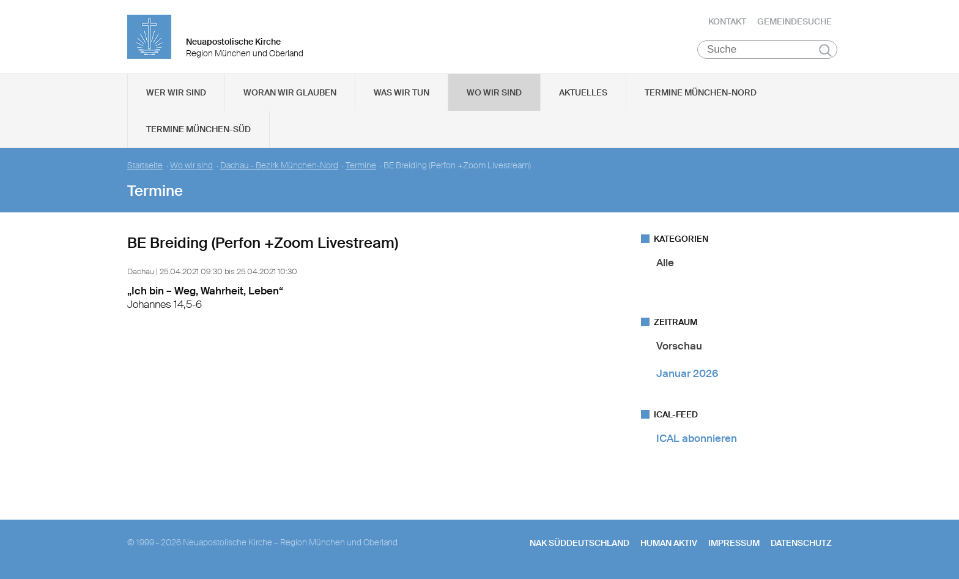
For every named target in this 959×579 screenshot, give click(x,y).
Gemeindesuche (794, 21)
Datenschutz (801, 542)
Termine (361, 165)
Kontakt (727, 21)
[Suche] (767, 49)
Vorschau (679, 346)
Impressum (734, 542)
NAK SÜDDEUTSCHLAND (579, 542)
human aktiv (668, 542)
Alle (665, 262)
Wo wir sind (494, 92)
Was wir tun (401, 92)
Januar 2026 (687, 373)
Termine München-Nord (701, 92)
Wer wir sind (176, 92)
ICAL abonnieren (696, 438)
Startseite (145, 165)
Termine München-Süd (198, 129)
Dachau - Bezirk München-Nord (279, 165)
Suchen (825, 50)
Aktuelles (583, 92)
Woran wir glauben (289, 92)
